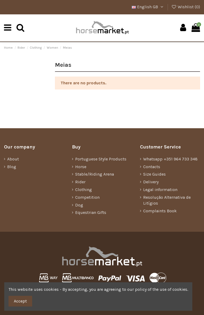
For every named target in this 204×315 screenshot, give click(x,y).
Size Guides (154, 174)
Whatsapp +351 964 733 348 (170, 158)
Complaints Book (160, 210)
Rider (80, 181)
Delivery (151, 181)
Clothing (83, 189)
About (13, 158)
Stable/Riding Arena (94, 174)
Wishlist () (185, 6)
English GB (148, 6)
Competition (87, 197)
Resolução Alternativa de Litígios (167, 200)
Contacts (151, 166)
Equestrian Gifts (90, 212)
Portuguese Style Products (100, 158)
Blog (11, 166)
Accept (20, 301)
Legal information (160, 189)
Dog (79, 205)
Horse (80, 166)
